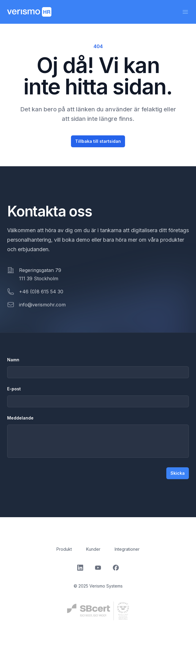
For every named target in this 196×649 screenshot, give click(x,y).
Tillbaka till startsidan (98, 141)
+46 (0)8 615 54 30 (41, 292)
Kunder (93, 549)
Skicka (177, 473)
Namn (13, 359)
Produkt (64, 549)
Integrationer (127, 549)
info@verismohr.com (42, 305)
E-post (14, 388)
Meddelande (20, 417)
